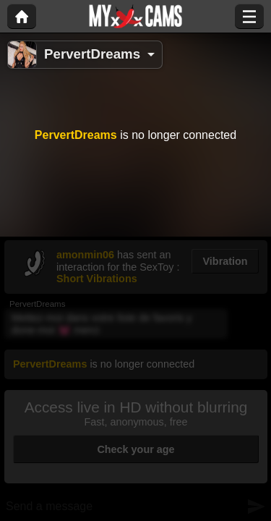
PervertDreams (92, 54)
